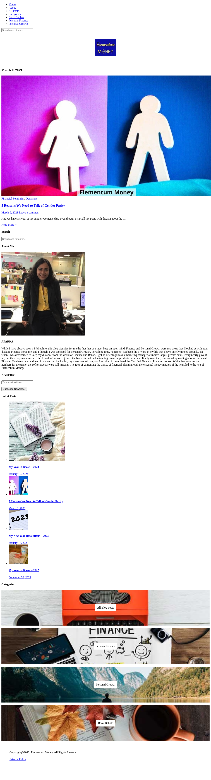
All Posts (14, 10)
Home (12, 4)
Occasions (32, 198)
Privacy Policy (17, 759)
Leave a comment (29, 212)
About (12, 7)
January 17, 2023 (18, 542)
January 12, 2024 (18, 473)
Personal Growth (18, 23)
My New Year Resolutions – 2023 (29, 535)
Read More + (9, 224)
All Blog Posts (105, 607)
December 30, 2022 (20, 577)
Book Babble (16, 17)
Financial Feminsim (12, 198)
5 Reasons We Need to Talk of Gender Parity (33, 205)
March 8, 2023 (9, 212)
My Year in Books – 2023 (24, 466)
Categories (15, 14)
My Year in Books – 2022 (24, 570)
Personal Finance (18, 20)
